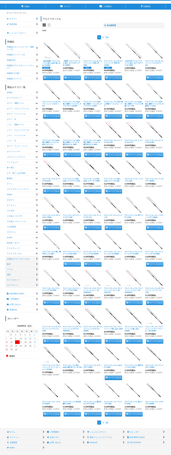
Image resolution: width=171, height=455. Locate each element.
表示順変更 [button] (110, 25)
